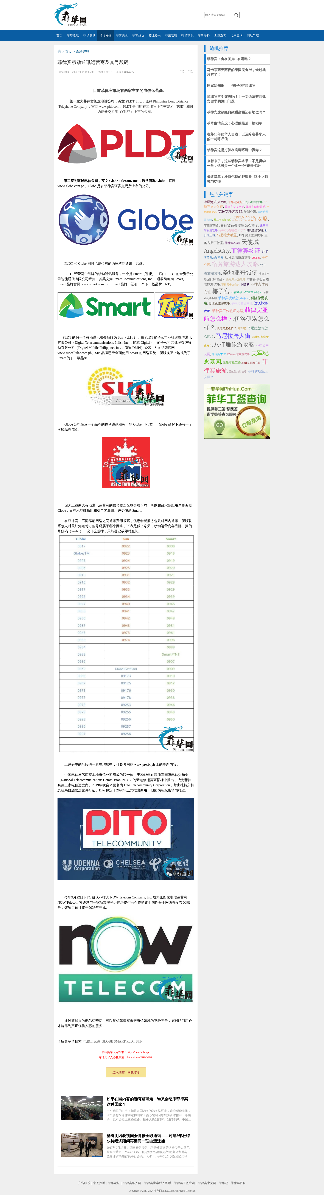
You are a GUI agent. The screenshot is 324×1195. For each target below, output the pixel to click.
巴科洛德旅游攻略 (238, 354)
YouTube (163, 15)
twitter (155, 15)
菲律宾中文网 (207, 1183)
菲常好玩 (138, 35)
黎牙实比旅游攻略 (251, 235)
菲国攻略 (171, 35)
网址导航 (253, 35)
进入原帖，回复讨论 (126, 1072)
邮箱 (180, 15)
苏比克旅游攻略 (219, 303)
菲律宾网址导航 (255, 206)
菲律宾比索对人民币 (157, 1183)
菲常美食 (122, 35)
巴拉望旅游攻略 (238, 371)
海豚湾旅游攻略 (215, 202)
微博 (138, 15)
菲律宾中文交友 (230, 284)
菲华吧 (242, 328)
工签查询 (220, 35)
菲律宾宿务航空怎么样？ (239, 225)
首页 (59, 35)
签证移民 (155, 35)
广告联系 (84, 1183)
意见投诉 (99, 1183)
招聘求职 (187, 35)
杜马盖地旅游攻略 (238, 257)
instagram (172, 15)
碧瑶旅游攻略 (250, 218)
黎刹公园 (250, 211)
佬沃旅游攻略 (254, 230)
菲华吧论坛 (235, 202)
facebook (146, 15)
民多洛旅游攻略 (254, 202)
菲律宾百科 (238, 1183)
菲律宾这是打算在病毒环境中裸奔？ (234, 150)
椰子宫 (221, 291)
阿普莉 (245, 284)
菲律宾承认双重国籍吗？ (246, 292)
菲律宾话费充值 (251, 362)
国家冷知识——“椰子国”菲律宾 (231, 85)
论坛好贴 (106, 35)
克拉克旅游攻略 (230, 211)
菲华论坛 (73, 35)
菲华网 (158, 1190)
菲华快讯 (89, 35)
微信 (129, 15)
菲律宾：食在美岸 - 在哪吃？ (229, 59)
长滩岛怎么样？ (227, 328)
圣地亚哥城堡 (240, 272)
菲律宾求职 (219, 354)
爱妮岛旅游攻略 (236, 279)
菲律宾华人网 (132, 1183)
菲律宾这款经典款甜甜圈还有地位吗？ (236, 112)
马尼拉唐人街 (233, 336)
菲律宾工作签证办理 (227, 311)
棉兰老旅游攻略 (223, 219)
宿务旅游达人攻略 (235, 264)
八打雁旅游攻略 (234, 344)
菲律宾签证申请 (241, 303)
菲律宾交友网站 (234, 206)
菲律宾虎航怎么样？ (233, 298)
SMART (120, 1041)
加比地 (256, 257)
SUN (139, 1041)
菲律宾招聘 (254, 279)
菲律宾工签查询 (184, 1183)
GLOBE (107, 1041)
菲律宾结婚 (232, 243)
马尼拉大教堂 (227, 235)
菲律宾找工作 (232, 362)
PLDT (130, 1041)
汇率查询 (237, 35)
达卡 (265, 251)
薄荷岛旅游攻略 (213, 257)
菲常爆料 (204, 35)
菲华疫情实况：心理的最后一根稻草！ (236, 123)
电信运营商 (92, 1041)
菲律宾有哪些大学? (232, 230)
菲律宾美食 (211, 225)
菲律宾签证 (245, 250)
